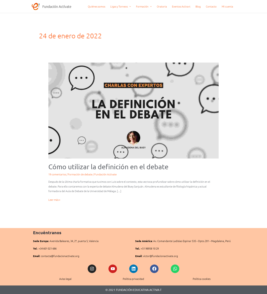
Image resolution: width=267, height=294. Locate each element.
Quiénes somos (96, 6)
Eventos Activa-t (181, 6)
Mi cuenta (227, 6)
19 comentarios (57, 174)
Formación (142, 6)
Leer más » (54, 199)
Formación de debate (80, 174)
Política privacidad (133, 279)
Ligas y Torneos (119, 6)
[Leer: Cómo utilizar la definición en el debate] (133, 110)
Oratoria (162, 6)
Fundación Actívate (56, 6)
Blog (198, 6)
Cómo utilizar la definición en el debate (108, 167)
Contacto (211, 6)
